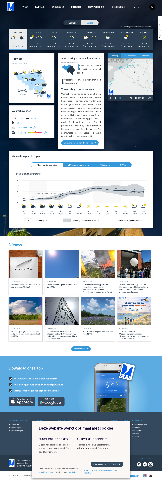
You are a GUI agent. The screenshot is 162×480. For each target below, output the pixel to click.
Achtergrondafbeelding (160, 28)
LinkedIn (135, 433)
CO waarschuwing (24, 127)
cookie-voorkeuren (47, 472)
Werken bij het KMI (118, 420)
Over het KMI (118, 7)
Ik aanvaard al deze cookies (107, 464)
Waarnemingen (15, 427)
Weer (25, 7)
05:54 (20, 118)
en (145, 7)
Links (85, 420)
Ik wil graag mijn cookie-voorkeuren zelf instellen (100, 471)
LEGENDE (139, 97)
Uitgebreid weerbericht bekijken (80, 143)
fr (137, 7)
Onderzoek (57, 7)
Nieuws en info (96, 7)
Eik (18, 123)
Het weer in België (18, 420)
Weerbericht (14, 425)
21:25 (33, 118)
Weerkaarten (130, 55)
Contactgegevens (139, 425)
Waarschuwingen (16, 430)
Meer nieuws (81, 348)
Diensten (76, 7)
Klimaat (39, 7)
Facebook (136, 427)
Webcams (146, 55)
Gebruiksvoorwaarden (30, 476)
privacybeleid (72, 472)
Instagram (136, 430)
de (141, 7)
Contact (137, 420)
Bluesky (135, 436)
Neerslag (114, 55)
